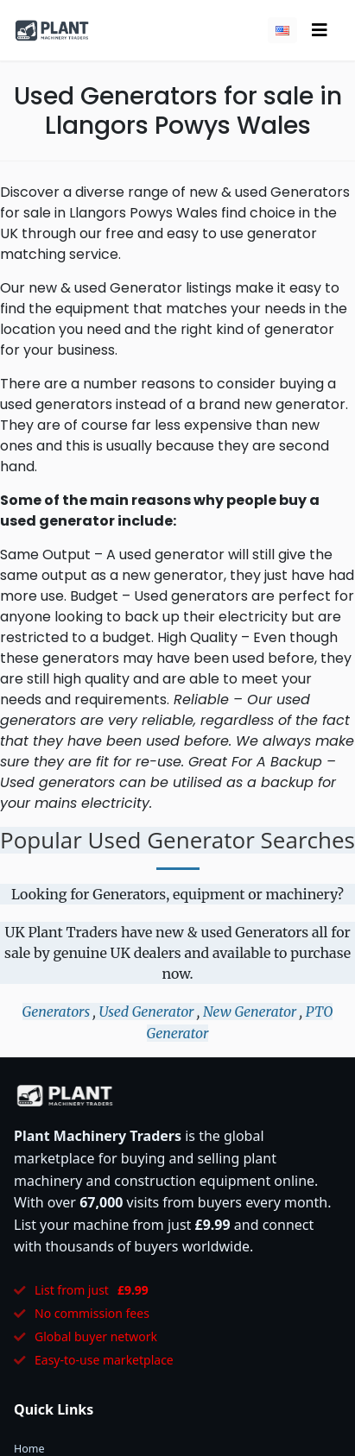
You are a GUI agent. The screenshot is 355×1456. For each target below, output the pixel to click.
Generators (56, 1011)
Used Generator (146, 1011)
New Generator (249, 1011)
